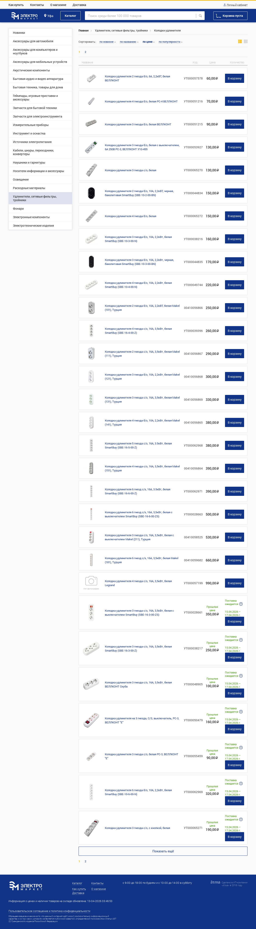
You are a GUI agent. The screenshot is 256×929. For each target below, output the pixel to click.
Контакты (37, 5)
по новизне (107, 42)
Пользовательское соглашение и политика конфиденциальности (49, 911)
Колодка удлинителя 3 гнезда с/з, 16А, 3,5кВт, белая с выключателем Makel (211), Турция (139, 537)
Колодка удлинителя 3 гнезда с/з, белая (130, 170)
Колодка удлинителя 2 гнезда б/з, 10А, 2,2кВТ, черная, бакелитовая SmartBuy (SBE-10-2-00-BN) (139, 193)
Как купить (16, 5)
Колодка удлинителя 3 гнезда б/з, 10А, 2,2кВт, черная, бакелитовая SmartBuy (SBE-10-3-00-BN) (139, 262)
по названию (128, 42)
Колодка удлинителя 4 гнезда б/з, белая (130, 216)
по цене (147, 41)
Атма (225, 885)
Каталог (70, 16)
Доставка (79, 5)
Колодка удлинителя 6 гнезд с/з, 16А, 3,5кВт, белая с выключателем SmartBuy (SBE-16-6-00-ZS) (138, 514)
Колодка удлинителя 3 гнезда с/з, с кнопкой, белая (137, 828)
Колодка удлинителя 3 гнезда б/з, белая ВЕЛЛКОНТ (138, 124)
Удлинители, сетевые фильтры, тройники (121, 30)
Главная (84, 30)
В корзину (235, 78)
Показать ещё (163, 851)
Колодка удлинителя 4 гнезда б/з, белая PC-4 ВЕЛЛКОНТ (141, 101)
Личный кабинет (237, 5)
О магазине (58, 5)
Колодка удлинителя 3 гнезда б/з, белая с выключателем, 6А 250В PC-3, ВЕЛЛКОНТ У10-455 (142, 147)
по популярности (169, 42)
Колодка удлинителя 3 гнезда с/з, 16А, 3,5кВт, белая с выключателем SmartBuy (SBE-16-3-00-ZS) (139, 613)
